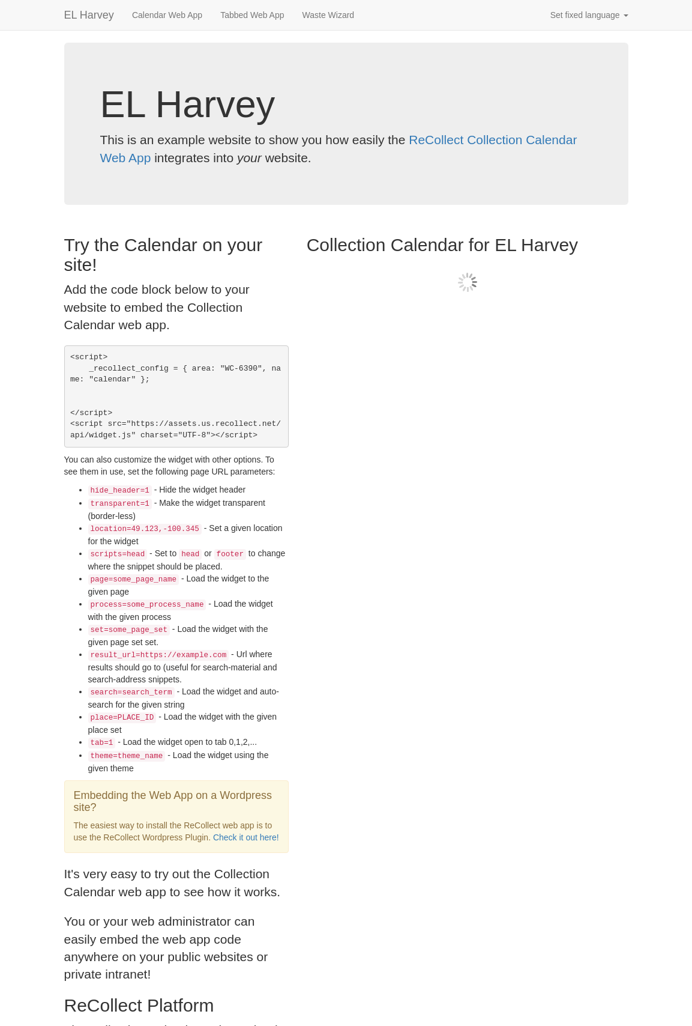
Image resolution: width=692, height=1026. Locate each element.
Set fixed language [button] (589, 15)
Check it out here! (246, 837)
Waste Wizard (328, 15)
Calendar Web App (167, 15)
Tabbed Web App (252, 15)
